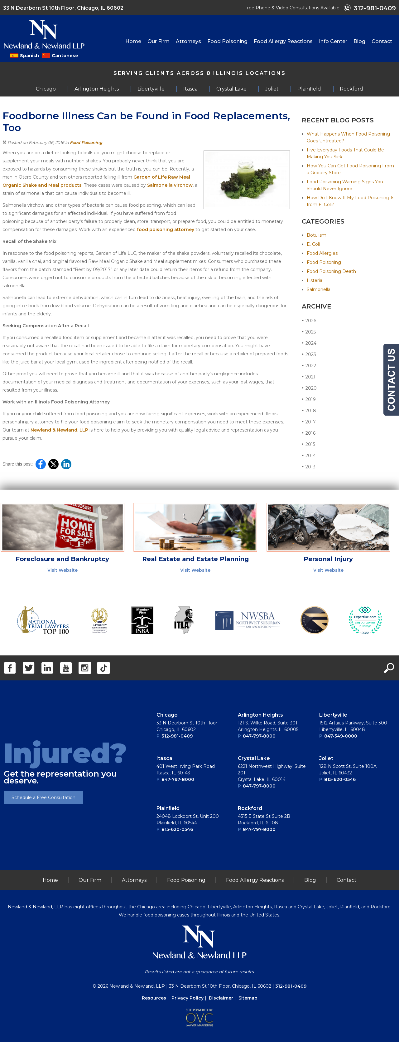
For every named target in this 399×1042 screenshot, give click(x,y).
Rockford (250, 808)
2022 (309, 365)
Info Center (333, 41)
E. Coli (313, 244)
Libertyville (333, 715)
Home (133, 41)
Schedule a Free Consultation (43, 797)
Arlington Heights (260, 715)
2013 (308, 467)
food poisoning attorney (165, 229)
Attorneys (188, 41)
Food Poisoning (227, 41)
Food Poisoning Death (331, 271)
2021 (308, 377)
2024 (309, 343)
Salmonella (318, 289)
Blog (359, 41)
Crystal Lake (254, 758)
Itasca (164, 758)
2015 (308, 444)
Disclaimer (221, 998)
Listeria (314, 280)
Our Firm (158, 41)
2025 (309, 332)
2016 (308, 433)
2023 (309, 354)
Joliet (326, 758)
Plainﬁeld (168, 808)
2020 (309, 388)
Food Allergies (322, 253)
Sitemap (247, 998)
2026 (309, 320)
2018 (309, 410)
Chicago (167, 715)
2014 (309, 455)
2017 (309, 422)
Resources (154, 998)
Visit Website (62, 570)
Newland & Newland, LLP (59, 430)
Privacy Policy (187, 998)
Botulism (316, 235)
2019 (309, 399)
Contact (382, 41)
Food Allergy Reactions (283, 41)
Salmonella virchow (170, 185)
